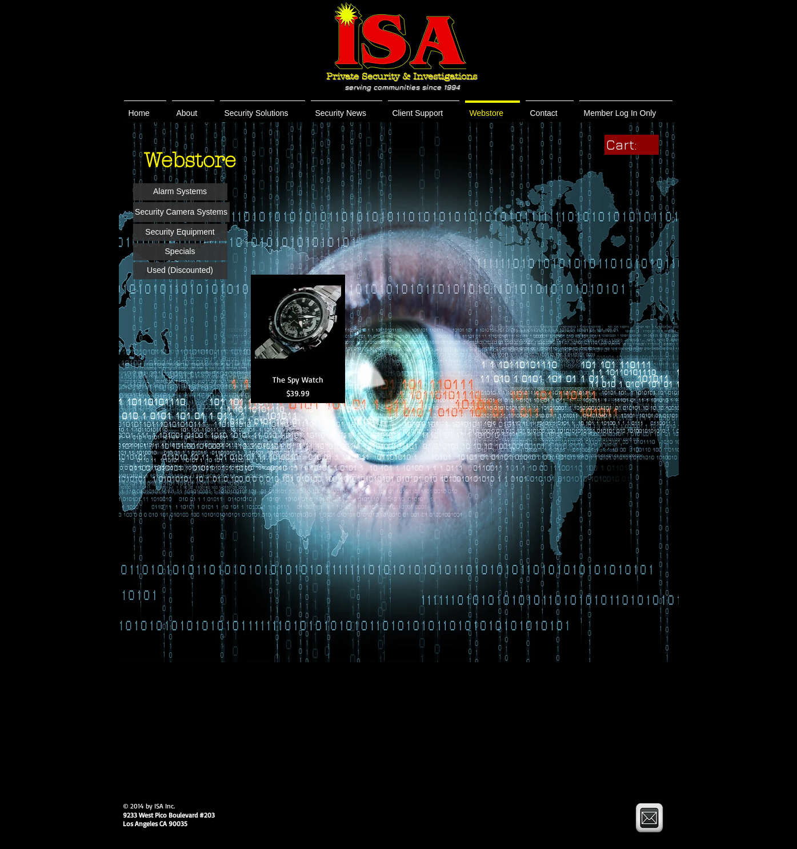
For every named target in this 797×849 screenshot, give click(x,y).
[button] (193, 108)
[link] (631, 144)
